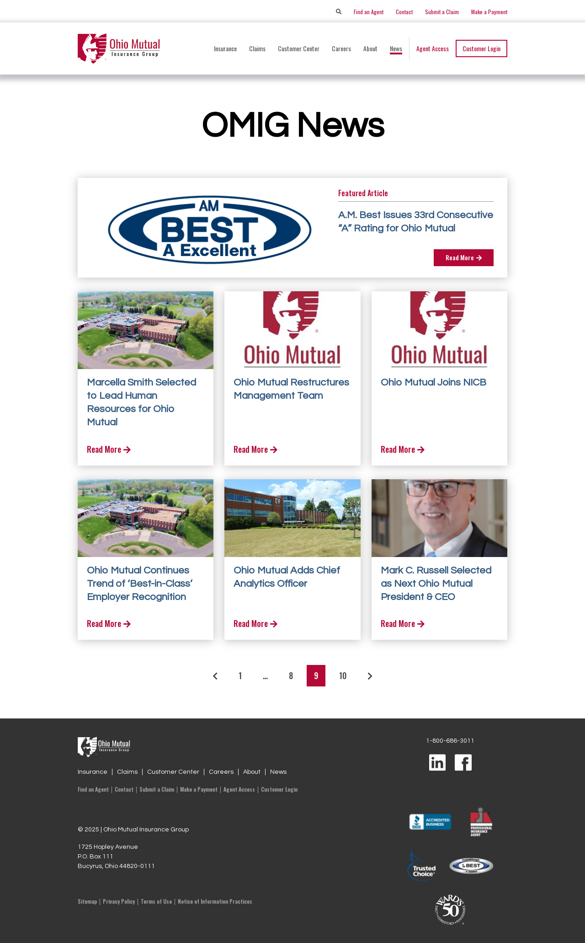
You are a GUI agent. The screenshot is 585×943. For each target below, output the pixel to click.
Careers (341, 48)
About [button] (370, 48)
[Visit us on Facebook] (463, 763)
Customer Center (173, 772)
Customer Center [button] (298, 48)
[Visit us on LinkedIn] (437, 763)
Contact (404, 12)
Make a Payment (489, 12)
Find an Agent (368, 12)
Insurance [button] (225, 48)
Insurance (92, 772)
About (252, 772)
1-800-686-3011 (450, 741)
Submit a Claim (442, 12)
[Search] (338, 12)
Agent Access (432, 48)
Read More (464, 257)
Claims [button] (257, 48)
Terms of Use (156, 901)
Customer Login (481, 48)
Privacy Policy (119, 901)
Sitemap (87, 901)
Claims (127, 772)
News (396, 48)
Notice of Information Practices (215, 901)
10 (342, 675)
